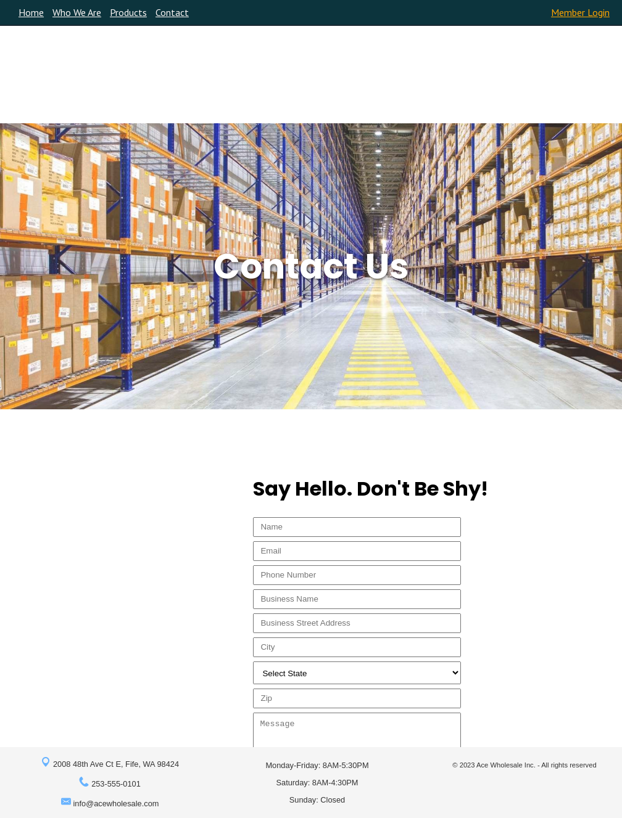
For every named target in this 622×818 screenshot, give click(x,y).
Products (128, 12)
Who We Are (76, 12)
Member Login (580, 12)
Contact (172, 12)
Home (31, 12)
